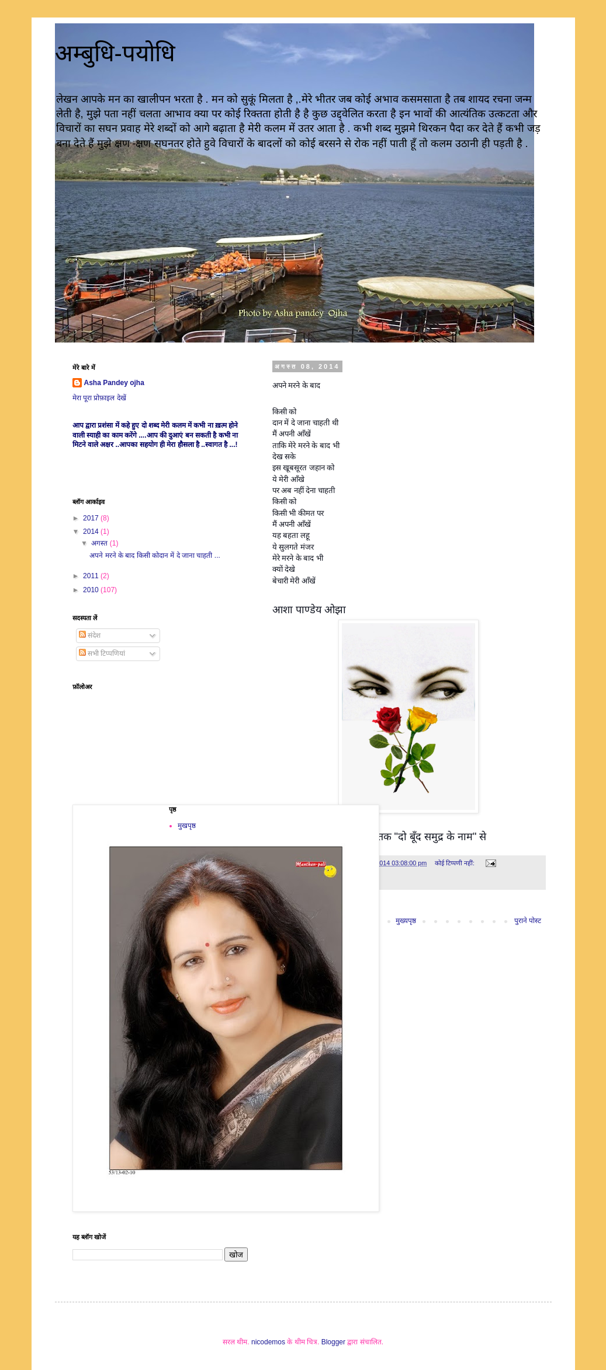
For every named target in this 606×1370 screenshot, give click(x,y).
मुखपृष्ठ (187, 826)
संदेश (90, 635)
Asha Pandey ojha (114, 383)
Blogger (333, 1342)
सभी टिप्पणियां (102, 653)
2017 (92, 518)
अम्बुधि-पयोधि (115, 53)
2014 (92, 531)
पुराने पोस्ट (527, 921)
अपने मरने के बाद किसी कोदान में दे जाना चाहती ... (154, 555)
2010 (92, 590)
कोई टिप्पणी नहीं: (455, 862)
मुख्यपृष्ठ (406, 921)
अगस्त (100, 543)
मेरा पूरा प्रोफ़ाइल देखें (99, 398)
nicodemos (268, 1342)
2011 (92, 576)
